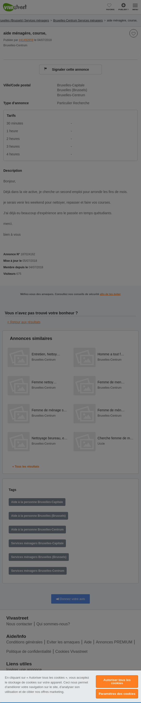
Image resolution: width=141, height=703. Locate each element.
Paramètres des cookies (117, 694)
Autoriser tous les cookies (117, 681)
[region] (70, 686)
